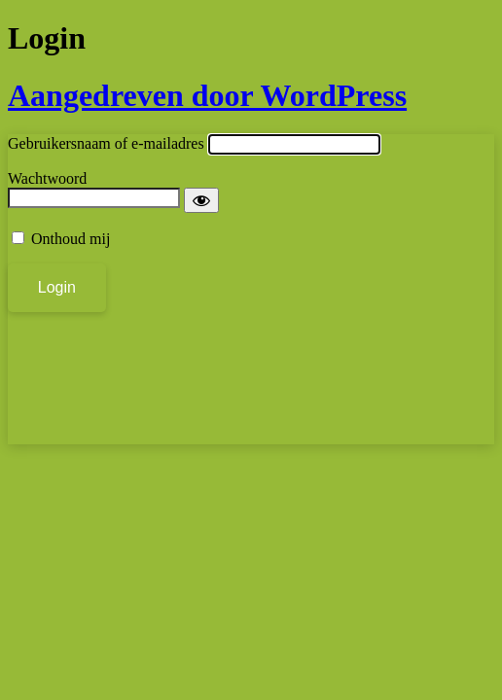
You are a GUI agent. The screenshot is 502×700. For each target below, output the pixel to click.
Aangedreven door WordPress (207, 95)
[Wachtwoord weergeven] (201, 200)
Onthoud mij (70, 238)
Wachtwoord (47, 178)
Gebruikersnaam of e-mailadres (106, 143)
